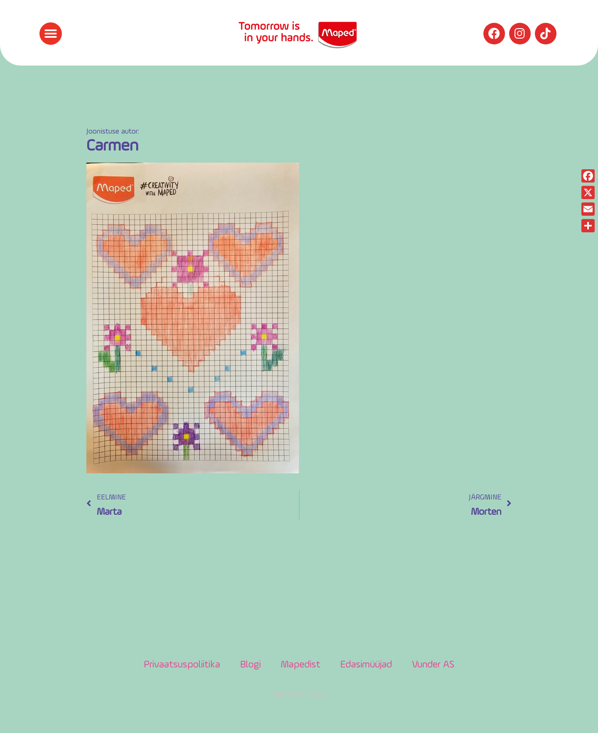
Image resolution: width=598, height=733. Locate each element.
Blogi (250, 665)
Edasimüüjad (366, 665)
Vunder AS (433, 665)
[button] (50, 33)
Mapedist (300, 665)
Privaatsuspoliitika (182, 665)
